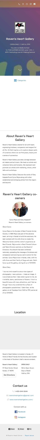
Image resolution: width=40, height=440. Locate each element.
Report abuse (29, 435)
